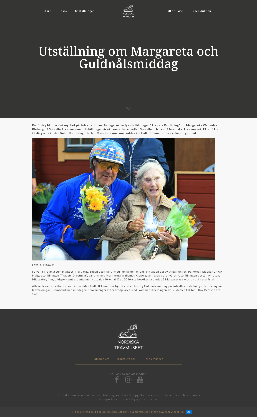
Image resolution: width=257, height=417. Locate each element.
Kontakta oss (126, 358)
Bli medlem (101, 358)
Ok (188, 412)
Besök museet (153, 358)
